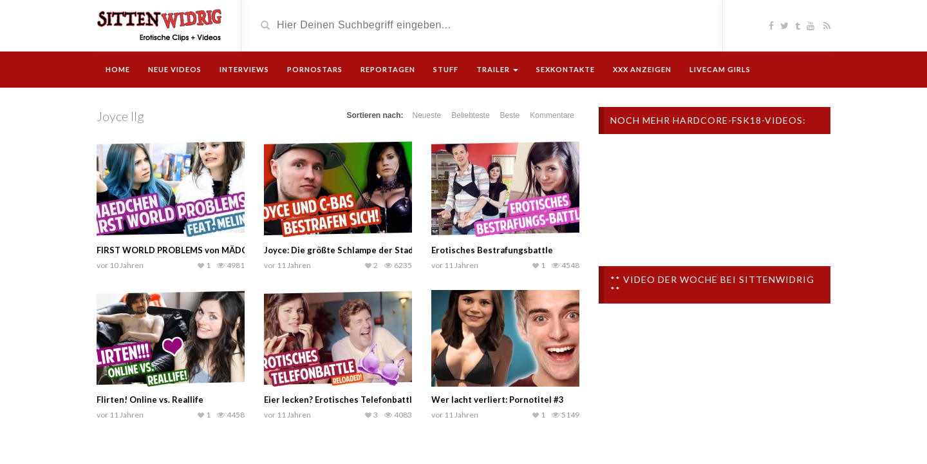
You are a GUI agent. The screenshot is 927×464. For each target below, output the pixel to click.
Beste (510, 115)
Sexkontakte (565, 69)
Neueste (427, 115)
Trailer (497, 69)
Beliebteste (470, 115)
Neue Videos (174, 69)
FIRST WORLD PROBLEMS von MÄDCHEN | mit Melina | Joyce (220, 250)
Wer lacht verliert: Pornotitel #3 (497, 399)
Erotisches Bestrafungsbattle (492, 250)
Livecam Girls (720, 69)
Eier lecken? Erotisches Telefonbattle (340, 399)
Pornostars (314, 69)
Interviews (244, 69)
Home (118, 69)
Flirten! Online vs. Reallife (150, 399)
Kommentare (552, 115)
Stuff (445, 69)
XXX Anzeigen (642, 69)
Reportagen (387, 69)
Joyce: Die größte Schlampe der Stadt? (342, 250)
